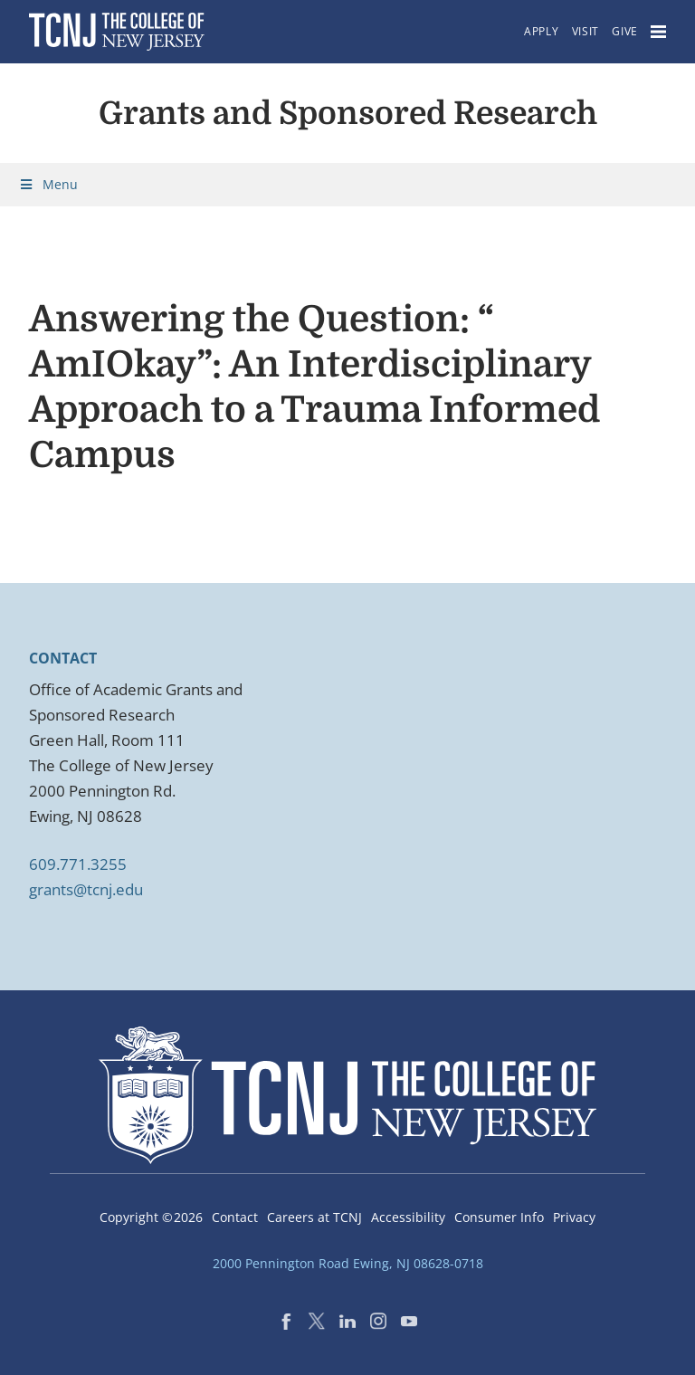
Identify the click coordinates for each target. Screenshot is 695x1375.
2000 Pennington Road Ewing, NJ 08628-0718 (348, 1263)
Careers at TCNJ (314, 1217)
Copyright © (151, 1217)
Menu (48, 184)
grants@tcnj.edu (86, 889)
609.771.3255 (78, 864)
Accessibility (408, 1217)
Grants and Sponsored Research (348, 113)
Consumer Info (499, 1217)
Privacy (574, 1217)
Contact (235, 1217)
